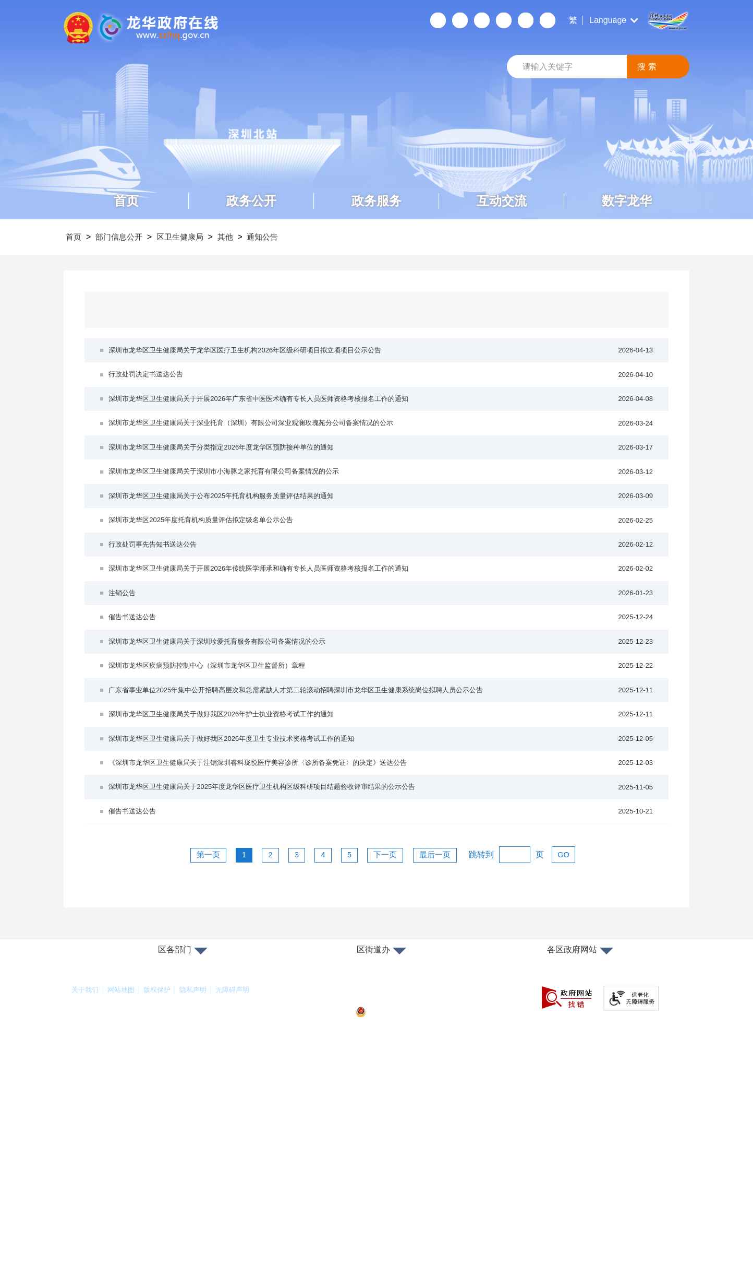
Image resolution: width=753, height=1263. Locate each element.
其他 (246, 236)
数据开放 (525, 20)
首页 (126, 201)
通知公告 (289, 236)
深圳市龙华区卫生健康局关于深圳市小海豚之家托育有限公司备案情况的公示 (382, 525)
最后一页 (448, 1048)
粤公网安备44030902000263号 (412, 1206)
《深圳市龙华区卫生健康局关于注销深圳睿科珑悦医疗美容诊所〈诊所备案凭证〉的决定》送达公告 (382, 932)
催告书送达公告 (382, 729)
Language (607, 20)
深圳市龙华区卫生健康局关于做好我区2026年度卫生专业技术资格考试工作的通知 (382, 898)
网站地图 (124, 1183)
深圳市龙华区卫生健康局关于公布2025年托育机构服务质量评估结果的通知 (382, 559)
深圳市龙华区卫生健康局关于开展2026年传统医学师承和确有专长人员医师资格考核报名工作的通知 (382, 661)
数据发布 (547, 20)
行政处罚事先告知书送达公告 (382, 627)
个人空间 (437, 20)
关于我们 (86, 1183)
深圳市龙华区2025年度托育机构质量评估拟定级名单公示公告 (382, 593)
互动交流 (502, 201)
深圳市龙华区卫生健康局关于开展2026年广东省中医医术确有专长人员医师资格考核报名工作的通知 (382, 423)
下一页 (393, 1048)
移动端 (459, 20)
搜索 (648, 66)
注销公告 (382, 695)
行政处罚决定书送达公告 (382, 389)
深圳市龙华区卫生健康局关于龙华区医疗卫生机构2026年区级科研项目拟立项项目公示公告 (382, 355)
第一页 (194, 1048)
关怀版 (503, 20)
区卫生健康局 (195, 236)
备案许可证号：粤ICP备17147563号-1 (418, 1188)
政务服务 (376, 201)
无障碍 (481, 20)
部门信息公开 (127, 236)
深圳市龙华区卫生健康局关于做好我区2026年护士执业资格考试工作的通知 (382, 864)
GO (579, 1048)
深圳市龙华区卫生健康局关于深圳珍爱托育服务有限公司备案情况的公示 (382, 763)
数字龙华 (627, 201)
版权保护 (162, 1183)
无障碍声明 (242, 1183)
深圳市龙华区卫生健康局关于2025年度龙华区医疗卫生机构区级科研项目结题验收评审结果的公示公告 (382, 966)
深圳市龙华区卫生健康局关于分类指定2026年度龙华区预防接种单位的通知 (382, 491)
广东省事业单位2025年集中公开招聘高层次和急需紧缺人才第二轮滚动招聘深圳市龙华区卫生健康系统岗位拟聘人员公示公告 (382, 830)
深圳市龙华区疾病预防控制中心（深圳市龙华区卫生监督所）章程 (382, 796)
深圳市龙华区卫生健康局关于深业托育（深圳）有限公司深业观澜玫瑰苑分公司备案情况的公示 (382, 457)
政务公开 (251, 201)
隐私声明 (200, 1183)
